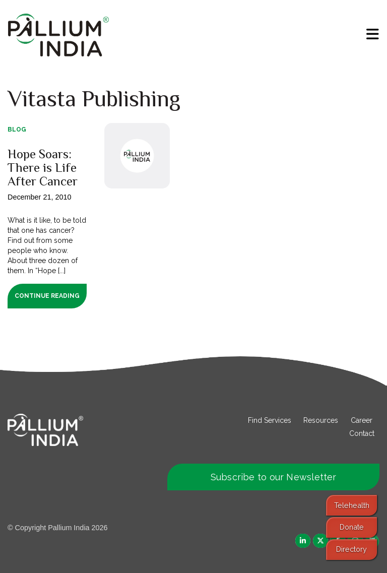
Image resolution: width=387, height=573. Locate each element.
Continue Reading (47, 295)
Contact (361, 433)
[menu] (372, 34)
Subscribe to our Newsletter (274, 477)
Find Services (269, 420)
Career (361, 420)
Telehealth (351, 505)
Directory (351, 549)
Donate (352, 527)
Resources (320, 420)
